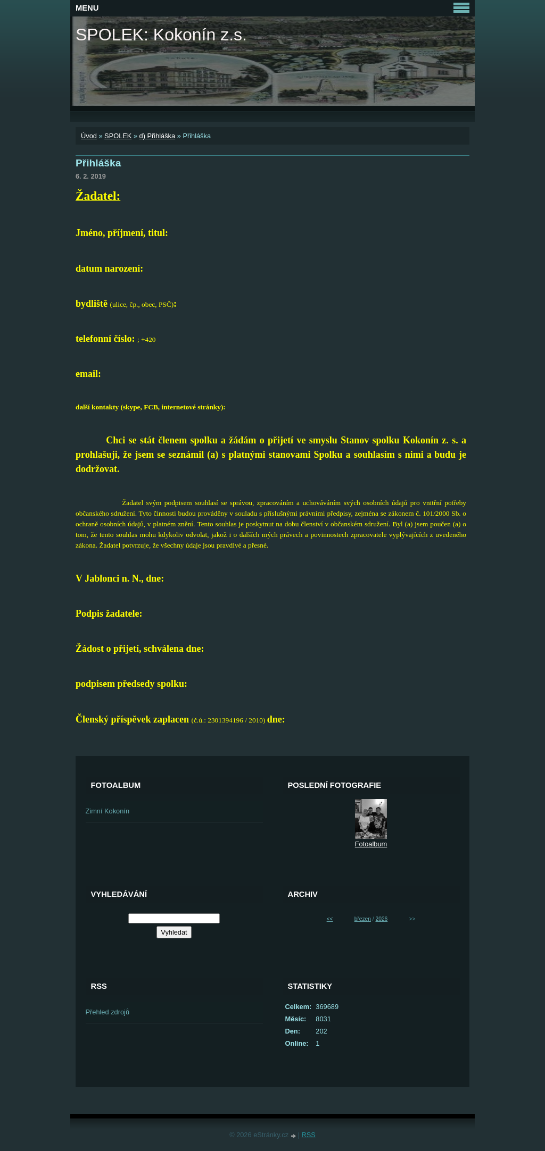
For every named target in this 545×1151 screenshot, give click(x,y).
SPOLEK (117, 136)
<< (330, 919)
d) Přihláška (157, 136)
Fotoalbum (371, 844)
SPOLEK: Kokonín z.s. (161, 34)
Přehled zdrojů (108, 1012)
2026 (382, 919)
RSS (309, 1135)
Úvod (89, 136)
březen (362, 919)
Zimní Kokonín (108, 811)
